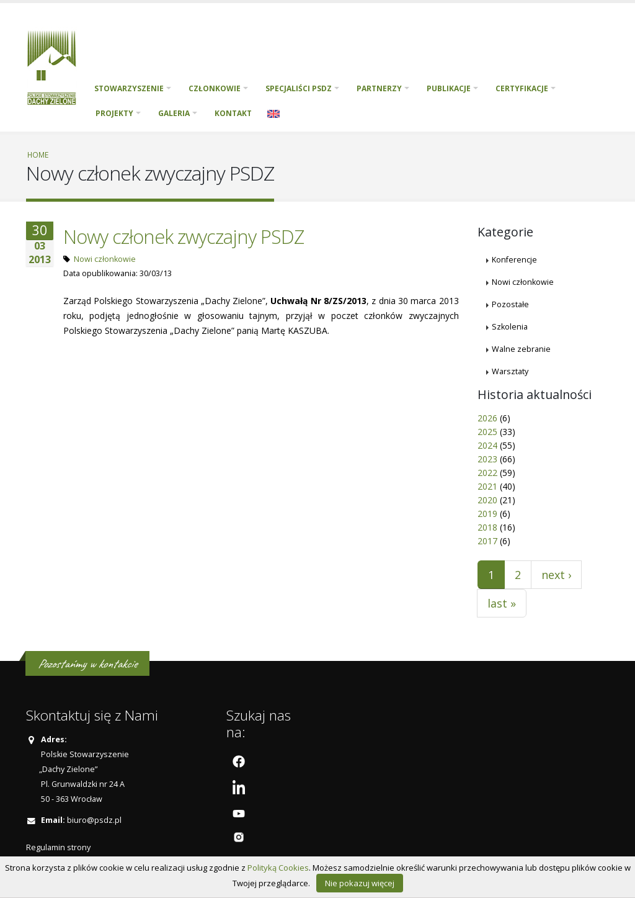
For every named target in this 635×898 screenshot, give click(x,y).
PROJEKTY (114, 113)
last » (501, 603)
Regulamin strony (58, 847)
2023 (487, 459)
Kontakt (233, 113)
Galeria (174, 113)
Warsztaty (510, 371)
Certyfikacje (521, 88)
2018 (487, 527)
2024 (487, 445)
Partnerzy (379, 88)
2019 (487, 513)
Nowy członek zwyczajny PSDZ (183, 236)
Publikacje (449, 88)
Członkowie (215, 88)
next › (556, 574)
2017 (487, 541)
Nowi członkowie (105, 259)
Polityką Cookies (278, 867)
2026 (487, 418)
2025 (487, 432)
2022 (487, 472)
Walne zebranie (521, 349)
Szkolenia (510, 326)
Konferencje (514, 259)
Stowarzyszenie (129, 88)
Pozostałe (510, 304)
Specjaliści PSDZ (298, 88)
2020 (487, 500)
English (273, 113)
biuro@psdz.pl (94, 820)
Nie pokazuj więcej (359, 883)
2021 (487, 486)
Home (37, 154)
